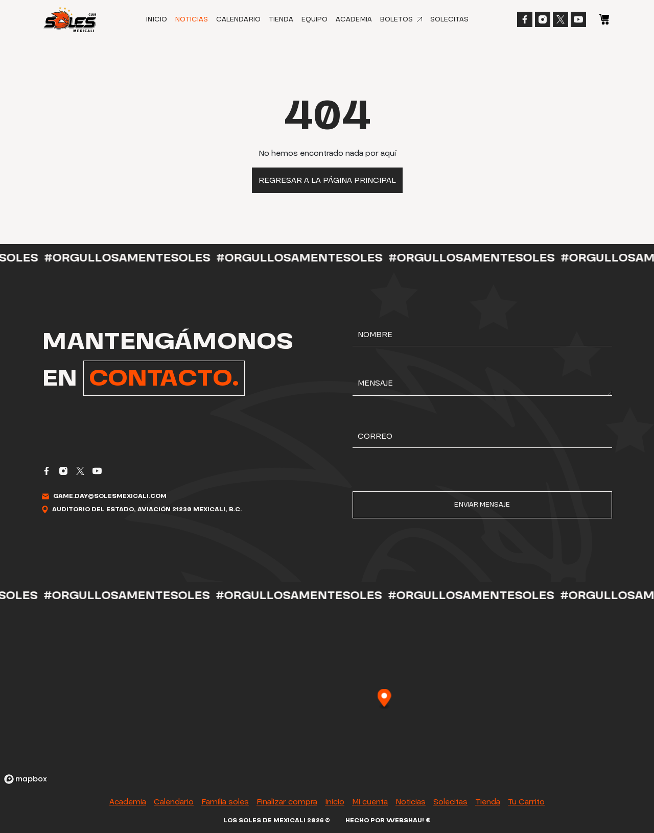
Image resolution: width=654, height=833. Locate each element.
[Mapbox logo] (25, 779)
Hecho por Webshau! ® (388, 820)
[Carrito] (604, 18)
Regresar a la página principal (327, 180)
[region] (327, 698)
